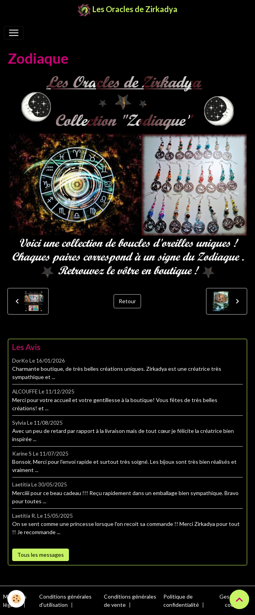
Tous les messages (40, 554)
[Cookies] (16, 599)
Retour (127, 301)
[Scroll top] (239, 599)
